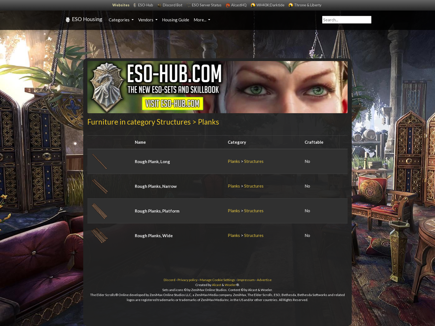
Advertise (264, 280)
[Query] (346, 20)
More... (200, 19)
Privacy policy (188, 280)
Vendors (146, 19)
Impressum (246, 280)
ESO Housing (83, 20)
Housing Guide (175, 19)
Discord (169, 280)
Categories (119, 19)
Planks (234, 161)
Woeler (230, 285)
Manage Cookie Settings (217, 280)
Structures (254, 161)
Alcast (216, 285)
